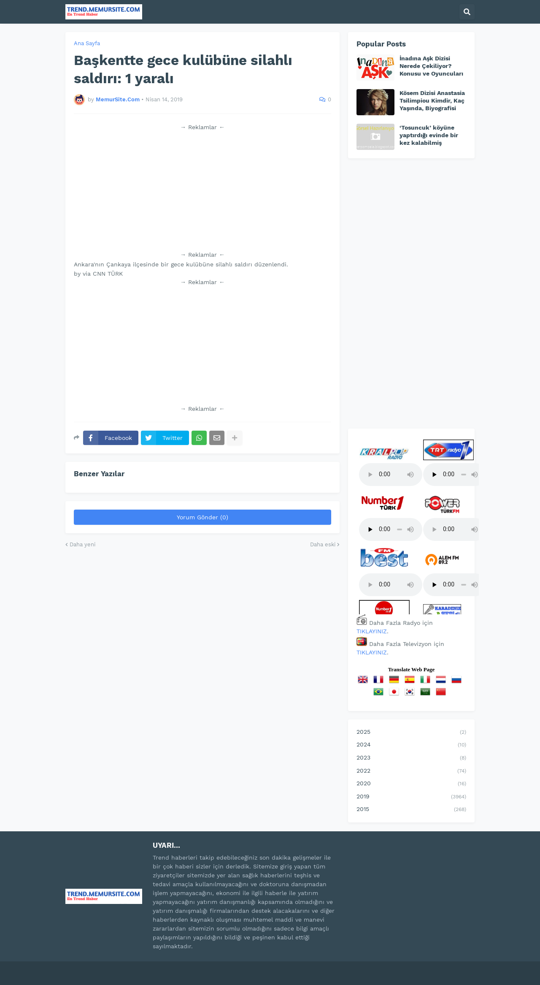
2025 (411, 732)
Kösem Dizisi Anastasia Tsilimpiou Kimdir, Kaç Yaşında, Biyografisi (432, 100)
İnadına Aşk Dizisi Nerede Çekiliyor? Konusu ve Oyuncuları (431, 66)
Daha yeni (82, 544)
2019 (411, 797)
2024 (411, 745)
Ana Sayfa (87, 43)
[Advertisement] (202, 191)
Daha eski (322, 544)
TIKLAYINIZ (371, 631)
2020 (411, 784)
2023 (411, 758)
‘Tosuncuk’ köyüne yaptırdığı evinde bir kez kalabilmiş (429, 135)
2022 (411, 771)
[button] (467, 11)
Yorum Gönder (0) (202, 517)
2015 (411, 810)
